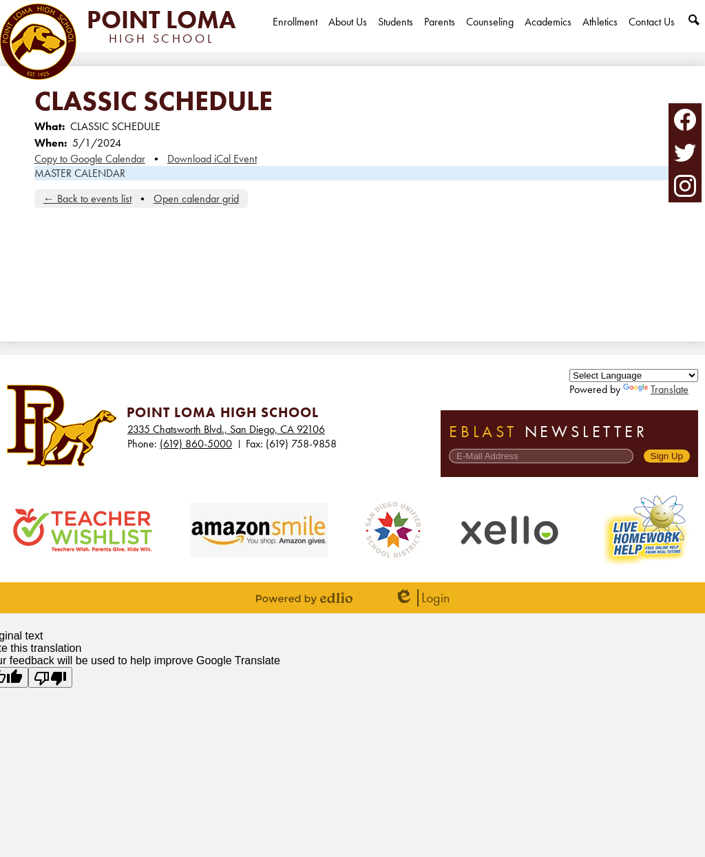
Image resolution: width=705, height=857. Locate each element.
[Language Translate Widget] (633, 375)
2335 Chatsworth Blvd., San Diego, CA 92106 (226, 429)
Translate (655, 389)
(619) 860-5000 (196, 443)
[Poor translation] (50, 677)
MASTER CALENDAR (79, 173)
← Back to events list (87, 198)
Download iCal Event (212, 158)
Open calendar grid (196, 198)
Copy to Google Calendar (89, 158)
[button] (348, 33)
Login (422, 597)
